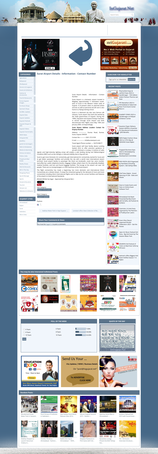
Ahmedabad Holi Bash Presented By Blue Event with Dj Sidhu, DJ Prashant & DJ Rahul (128, 200)
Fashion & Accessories (27, 94)
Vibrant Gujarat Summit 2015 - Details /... (88, 415)
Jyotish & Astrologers (27, 144)
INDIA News (27, 135)
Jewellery (27, 141)
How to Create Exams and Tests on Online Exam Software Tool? (128, 187)
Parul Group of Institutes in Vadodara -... (49, 415)
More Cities (23, 215)
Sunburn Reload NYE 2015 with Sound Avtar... (127, 415)
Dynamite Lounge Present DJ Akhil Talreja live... (107, 441)
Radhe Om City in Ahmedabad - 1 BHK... (67, 440)
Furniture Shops (27, 106)
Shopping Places (27, 173)
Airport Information (44, 190)
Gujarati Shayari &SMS (27, 125)
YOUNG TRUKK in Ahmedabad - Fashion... (49, 440)
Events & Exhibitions (27, 90)
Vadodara (23, 211)
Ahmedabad (23, 202)
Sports (27, 179)
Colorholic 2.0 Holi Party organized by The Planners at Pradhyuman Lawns (128, 211)
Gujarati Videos (27, 129)
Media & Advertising (27, 150)
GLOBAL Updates (27, 112)
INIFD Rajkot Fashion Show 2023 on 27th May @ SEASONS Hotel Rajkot (128, 140)
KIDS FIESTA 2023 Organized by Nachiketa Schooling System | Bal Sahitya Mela (128, 164)
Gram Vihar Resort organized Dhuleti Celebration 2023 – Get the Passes (128, 223)
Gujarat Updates (27, 118)
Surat (21, 208)
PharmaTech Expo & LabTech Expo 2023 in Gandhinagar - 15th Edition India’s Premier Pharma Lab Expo (128, 95)
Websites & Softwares (27, 191)
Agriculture (27, 78)
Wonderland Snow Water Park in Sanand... (29, 415)
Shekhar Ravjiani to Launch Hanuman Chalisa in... (27, 441)
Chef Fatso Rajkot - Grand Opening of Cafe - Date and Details (128, 175)
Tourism (27, 185)
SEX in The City (27, 170)
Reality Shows (27, 164)
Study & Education (27, 182)
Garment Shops (27, 109)
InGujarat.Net (27, 138)
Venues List (27, 188)
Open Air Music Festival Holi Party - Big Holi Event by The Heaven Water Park (128, 234)
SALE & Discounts (27, 167)
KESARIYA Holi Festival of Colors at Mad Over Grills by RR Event (128, 246)
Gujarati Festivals (27, 121)
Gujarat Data (27, 115)
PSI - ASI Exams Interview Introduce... (126, 440)
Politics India (27, 156)
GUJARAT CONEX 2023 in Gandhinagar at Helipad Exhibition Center (127, 116)
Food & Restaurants (27, 98)
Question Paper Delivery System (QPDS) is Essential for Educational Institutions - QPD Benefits (128, 129)
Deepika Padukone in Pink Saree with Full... (87, 440)
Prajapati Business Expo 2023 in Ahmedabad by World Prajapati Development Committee (127, 153)
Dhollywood (27, 84)
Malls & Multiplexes (27, 147)
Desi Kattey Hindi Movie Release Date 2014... (68, 415)
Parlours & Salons (27, 153)
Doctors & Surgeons (27, 87)
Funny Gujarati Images (27, 102)
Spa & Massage (27, 176)
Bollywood (27, 81)
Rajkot (22, 205)
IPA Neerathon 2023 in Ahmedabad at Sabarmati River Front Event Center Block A (128, 106)
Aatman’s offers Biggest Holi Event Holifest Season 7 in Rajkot (128, 258)
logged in (49, 224)
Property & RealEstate (27, 160)
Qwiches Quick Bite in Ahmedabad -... (107, 415)
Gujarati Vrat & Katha (27, 132)
